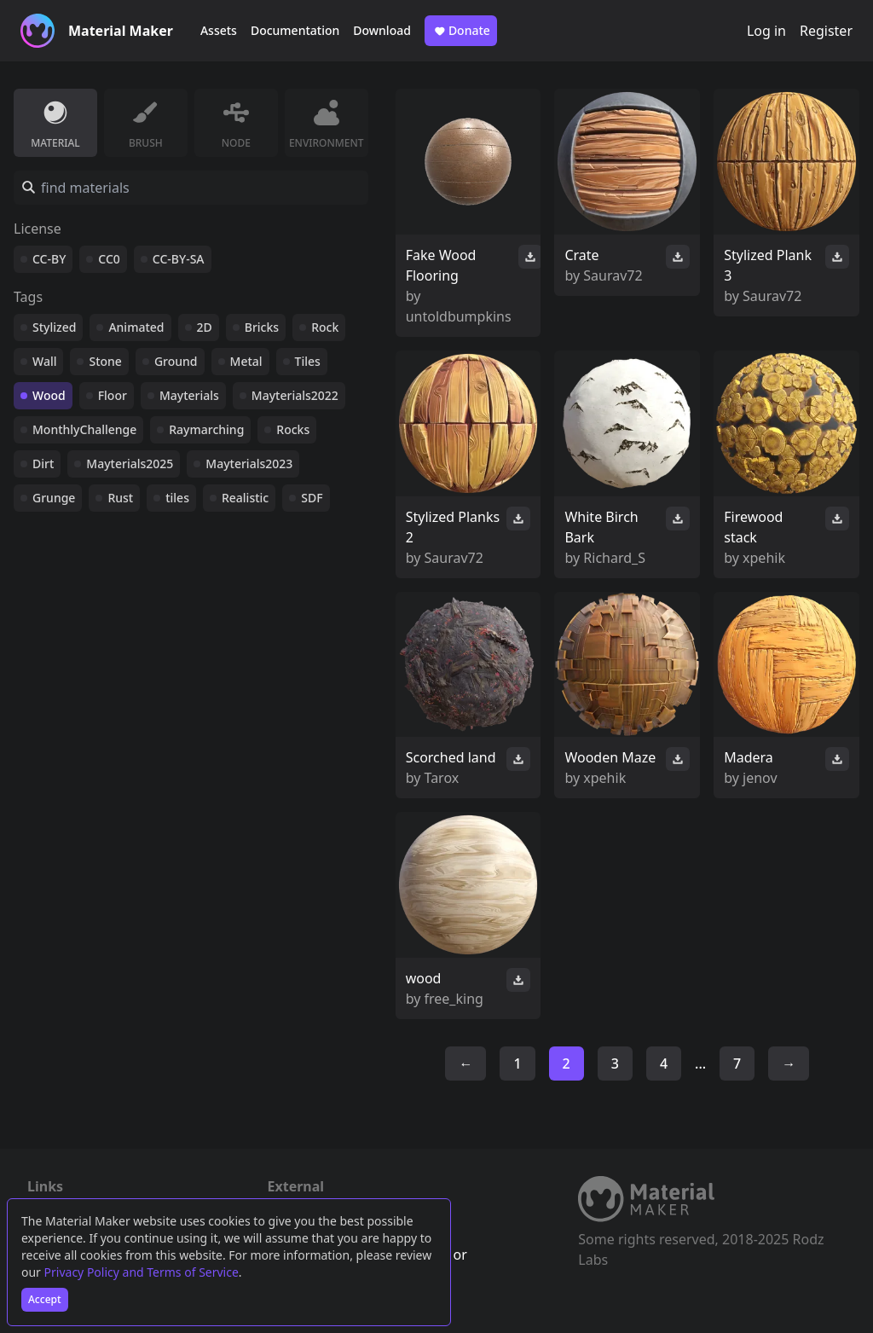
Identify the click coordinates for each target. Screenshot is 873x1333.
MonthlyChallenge (84, 429)
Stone (105, 361)
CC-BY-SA (179, 259)
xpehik (764, 557)
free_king (454, 998)
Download (382, 30)
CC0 (109, 259)
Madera (748, 757)
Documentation (295, 30)
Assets (218, 30)
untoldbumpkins (459, 316)
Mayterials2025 (129, 463)
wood (424, 978)
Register (826, 30)
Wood (49, 395)
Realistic (245, 498)
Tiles (308, 361)
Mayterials (189, 395)
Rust (120, 498)
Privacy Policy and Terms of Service (141, 1272)
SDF (311, 498)
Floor (112, 395)
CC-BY (49, 259)
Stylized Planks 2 (453, 527)
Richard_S (614, 557)
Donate (460, 30)
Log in (766, 30)
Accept (44, 1299)
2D (204, 327)
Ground (176, 361)
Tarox (442, 777)
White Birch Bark (601, 527)
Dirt (43, 463)
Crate (581, 255)
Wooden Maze (610, 757)
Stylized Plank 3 (768, 265)
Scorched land (451, 757)
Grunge (53, 498)
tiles (177, 498)
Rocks (292, 429)
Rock (324, 327)
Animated (136, 327)
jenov (760, 777)
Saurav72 (612, 275)
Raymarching (206, 429)
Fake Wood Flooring (441, 265)
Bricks (262, 327)
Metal (246, 361)
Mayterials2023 (248, 463)
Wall (44, 361)
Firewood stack (753, 527)
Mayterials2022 (294, 395)
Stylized (54, 327)
